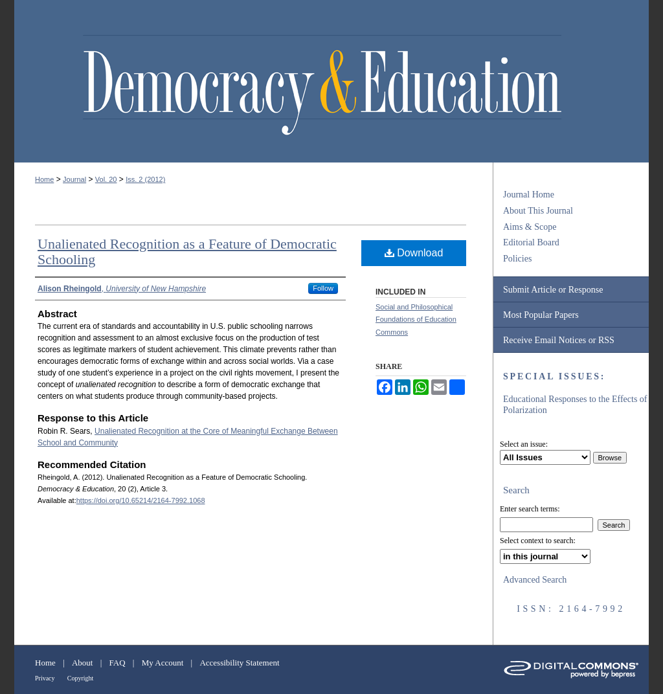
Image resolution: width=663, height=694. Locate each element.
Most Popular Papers (541, 315)
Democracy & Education (322, 85)
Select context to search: (538, 540)
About (82, 662)
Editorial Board (531, 242)
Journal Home (528, 194)
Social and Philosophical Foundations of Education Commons (416, 320)
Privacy (45, 678)
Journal (74, 179)
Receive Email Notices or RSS (558, 340)
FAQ (117, 662)
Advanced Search (535, 580)
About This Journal (538, 211)
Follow (323, 288)
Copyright (80, 678)
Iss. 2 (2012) (145, 179)
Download (414, 252)
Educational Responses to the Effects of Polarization (575, 404)
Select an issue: (524, 444)
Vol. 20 (106, 179)
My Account (163, 662)
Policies (517, 258)
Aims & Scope (529, 227)
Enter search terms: (530, 508)
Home (44, 179)
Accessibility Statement (239, 662)
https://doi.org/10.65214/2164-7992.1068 (140, 500)
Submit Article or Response (553, 290)
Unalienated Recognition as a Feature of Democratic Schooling (187, 251)
